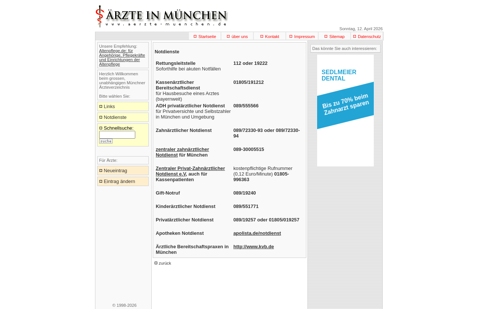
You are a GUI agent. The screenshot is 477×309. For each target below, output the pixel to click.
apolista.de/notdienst (257, 233)
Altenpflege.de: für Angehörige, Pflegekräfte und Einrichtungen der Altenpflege (122, 57)
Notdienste (115, 117)
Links (109, 106)
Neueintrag (115, 170)
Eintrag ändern (119, 181)
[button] (344, 107)
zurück (165, 263)
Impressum (304, 36)
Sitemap (337, 36)
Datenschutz (369, 36)
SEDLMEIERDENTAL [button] (339, 75)
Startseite (207, 36)
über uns (239, 36)
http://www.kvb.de (253, 246)
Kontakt (272, 36)
